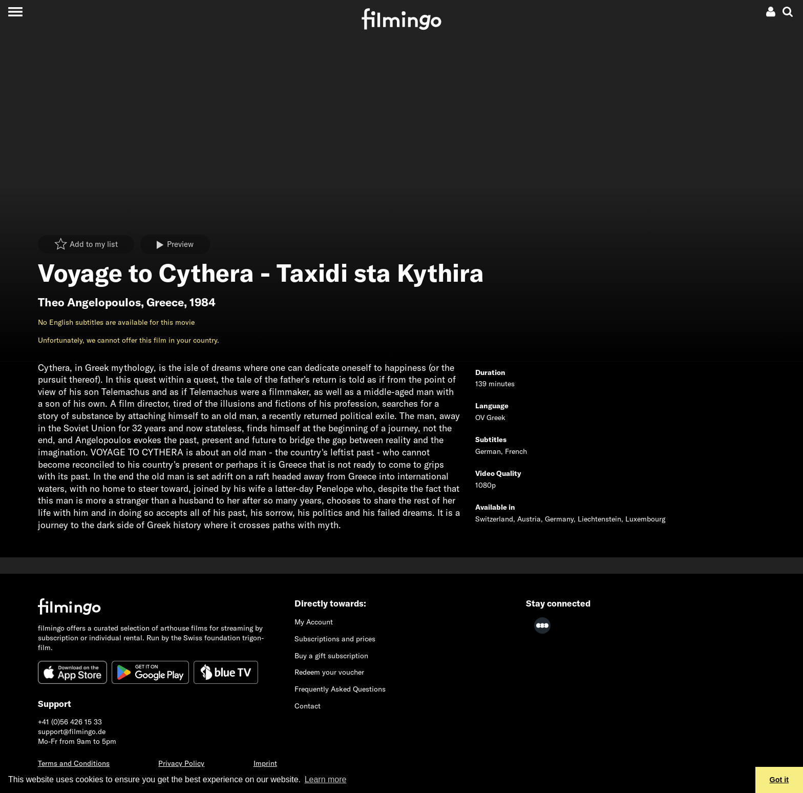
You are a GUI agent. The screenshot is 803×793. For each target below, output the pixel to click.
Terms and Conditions (74, 763)
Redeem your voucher (329, 672)
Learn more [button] (326, 779)
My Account (313, 622)
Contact (307, 706)
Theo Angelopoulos (89, 302)
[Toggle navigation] (15, 11)
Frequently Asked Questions (340, 689)
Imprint (265, 763)
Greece (165, 302)
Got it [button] (779, 780)
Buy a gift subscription (331, 655)
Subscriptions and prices (334, 638)
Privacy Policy (181, 763)
